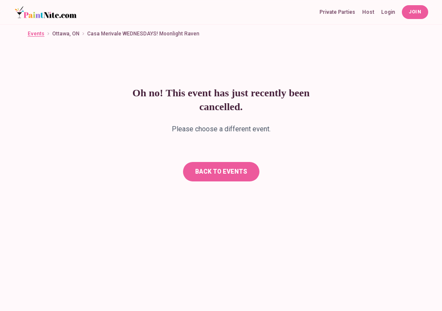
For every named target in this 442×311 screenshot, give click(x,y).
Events (36, 34)
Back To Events (221, 171)
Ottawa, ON (65, 34)
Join (415, 12)
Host (368, 12)
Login (388, 12)
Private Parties (337, 12)
